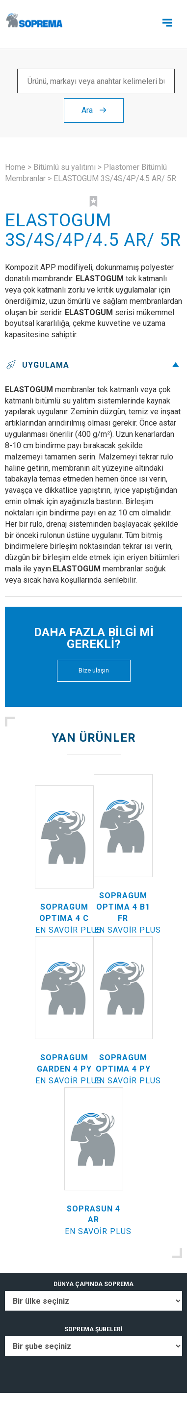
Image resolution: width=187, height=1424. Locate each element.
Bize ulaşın (94, 670)
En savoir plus (68, 930)
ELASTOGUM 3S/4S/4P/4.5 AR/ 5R (114, 178)
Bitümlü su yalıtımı (64, 167)
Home (15, 167)
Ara (93, 110)
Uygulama (94, 365)
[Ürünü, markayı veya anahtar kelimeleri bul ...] (96, 81)
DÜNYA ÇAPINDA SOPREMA (93, 1284)
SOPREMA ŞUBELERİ (93, 1329)
